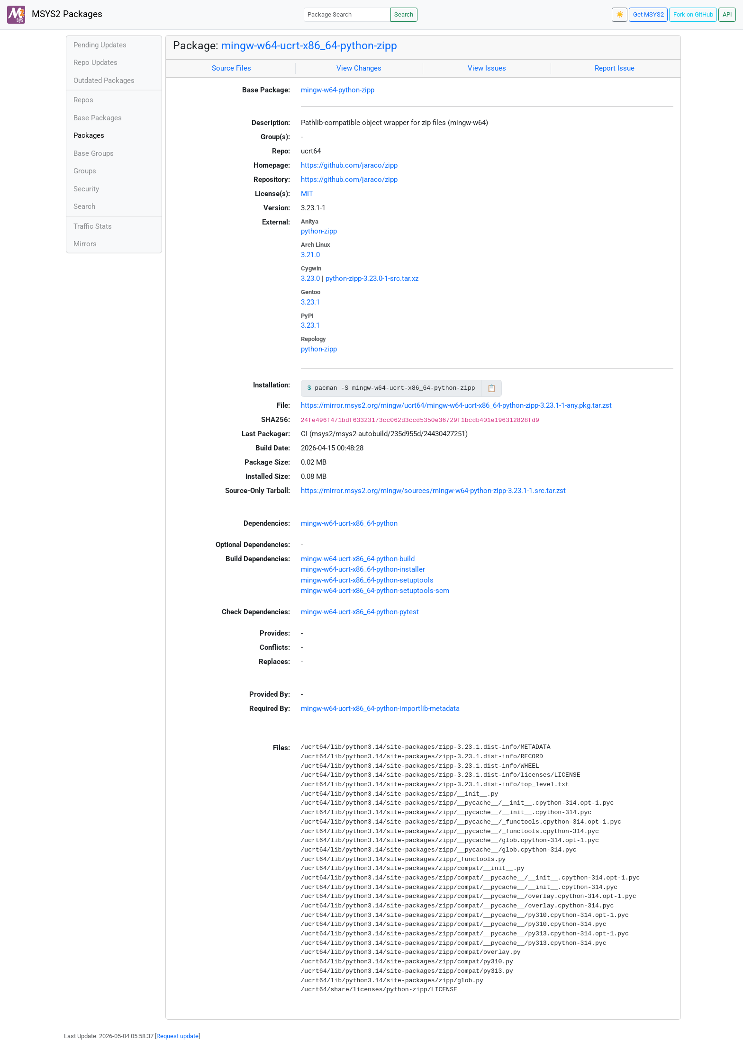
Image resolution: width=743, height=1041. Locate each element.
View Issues (487, 68)
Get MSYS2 (648, 14)
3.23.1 (310, 302)
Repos (83, 100)
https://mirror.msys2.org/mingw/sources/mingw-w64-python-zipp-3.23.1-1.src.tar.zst (433, 490)
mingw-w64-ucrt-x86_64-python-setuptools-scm (375, 590)
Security (86, 189)
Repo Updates (95, 62)
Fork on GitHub (693, 14)
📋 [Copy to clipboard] (491, 388)
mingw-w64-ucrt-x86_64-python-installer (363, 569)
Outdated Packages (104, 80)
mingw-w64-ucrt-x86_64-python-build (358, 559)
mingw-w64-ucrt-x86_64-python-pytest (360, 612)
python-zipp (319, 231)
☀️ (620, 14)
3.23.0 (310, 278)
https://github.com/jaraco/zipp (349, 165)
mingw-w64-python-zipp (337, 90)
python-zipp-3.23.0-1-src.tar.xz (372, 278)
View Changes (358, 68)
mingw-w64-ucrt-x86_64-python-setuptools (367, 580)
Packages (88, 135)
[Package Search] (347, 14)
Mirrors (85, 244)
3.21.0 (310, 255)
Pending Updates (100, 45)
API (727, 14)
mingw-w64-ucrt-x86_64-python (349, 523)
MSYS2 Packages (54, 15)
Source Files (231, 68)
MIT (307, 193)
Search (403, 14)
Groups (84, 171)
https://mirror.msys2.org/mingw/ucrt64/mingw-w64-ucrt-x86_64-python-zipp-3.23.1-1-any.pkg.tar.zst (456, 405)
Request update (177, 1036)
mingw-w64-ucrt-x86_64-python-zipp (309, 45)
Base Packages (97, 118)
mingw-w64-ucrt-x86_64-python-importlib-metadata (380, 708)
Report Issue (614, 68)
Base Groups (93, 153)
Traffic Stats (92, 226)
